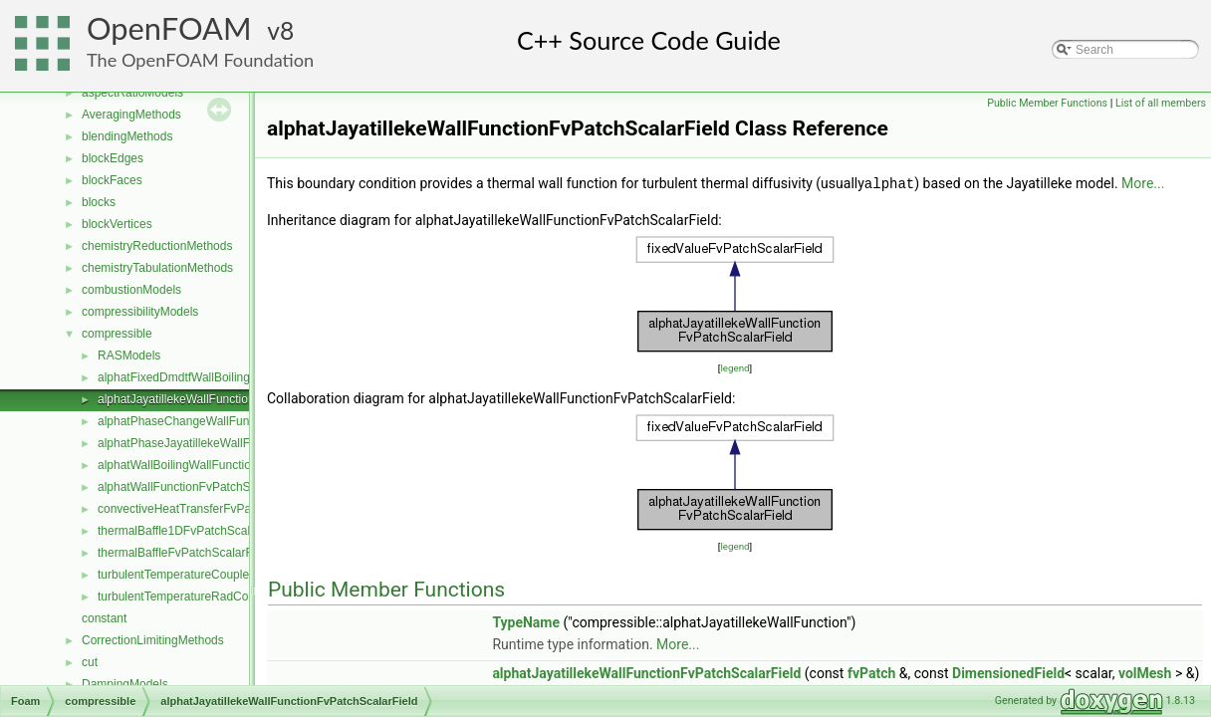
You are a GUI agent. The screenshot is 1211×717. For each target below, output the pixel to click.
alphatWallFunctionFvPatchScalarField (200, 487)
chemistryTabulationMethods (157, 268)
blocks (99, 202)
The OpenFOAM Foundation (200, 60)
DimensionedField (1008, 672)
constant (104, 618)
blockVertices (117, 224)
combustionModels (131, 290)
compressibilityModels (140, 312)
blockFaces (112, 180)
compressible (117, 334)
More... (1142, 183)
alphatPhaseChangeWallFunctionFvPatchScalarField (238, 421)
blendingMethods (127, 136)
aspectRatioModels (132, 93)
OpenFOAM (169, 28)
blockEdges (112, 158)
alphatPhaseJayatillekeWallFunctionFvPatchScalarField (245, 443)
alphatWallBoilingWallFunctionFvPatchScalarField (230, 465)
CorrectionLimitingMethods (153, 640)
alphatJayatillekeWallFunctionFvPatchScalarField (228, 399)
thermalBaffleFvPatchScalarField (185, 553)
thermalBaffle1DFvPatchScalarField (192, 531)
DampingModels (125, 684)
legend (734, 366)
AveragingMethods (131, 114)
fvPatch (871, 672)
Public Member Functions (1047, 103)
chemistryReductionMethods (157, 246)
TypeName (526, 621)
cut (90, 662)
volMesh (1144, 672)
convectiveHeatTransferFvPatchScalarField (212, 509)
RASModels (129, 355)
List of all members (1160, 103)
